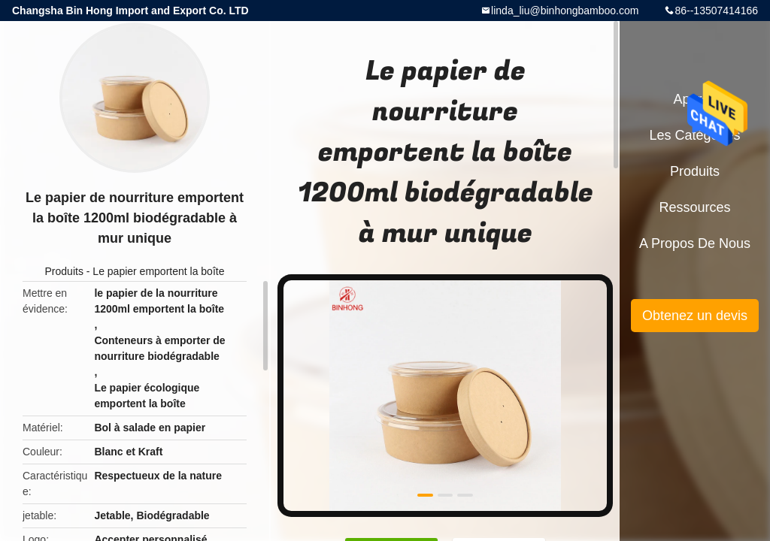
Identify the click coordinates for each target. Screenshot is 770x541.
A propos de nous (694, 243)
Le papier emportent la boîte (158, 271)
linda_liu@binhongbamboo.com (564, 11)
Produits (64, 271)
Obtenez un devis (694, 315)
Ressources (694, 207)
